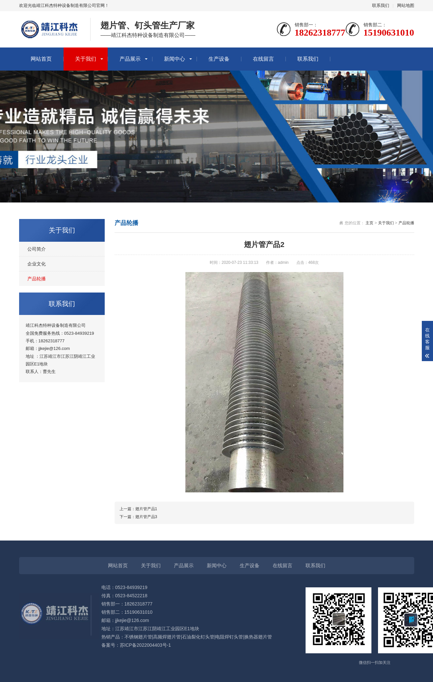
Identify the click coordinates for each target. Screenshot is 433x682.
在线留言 (263, 59)
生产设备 (219, 59)
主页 (369, 223)
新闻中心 (174, 59)
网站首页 (41, 59)
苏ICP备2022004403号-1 (145, 645)
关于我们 (85, 59)
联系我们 (380, 5)
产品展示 (130, 59)
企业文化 (36, 263)
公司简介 (36, 249)
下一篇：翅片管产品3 (138, 516)
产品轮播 (36, 278)
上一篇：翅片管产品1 (138, 509)
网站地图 (405, 5)
